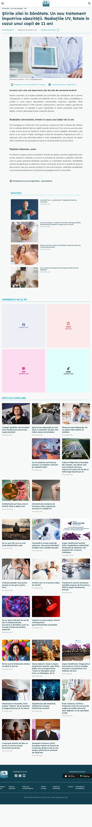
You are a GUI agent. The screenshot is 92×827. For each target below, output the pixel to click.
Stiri (25, 8)
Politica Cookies (43, 787)
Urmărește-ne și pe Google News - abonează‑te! (32, 181)
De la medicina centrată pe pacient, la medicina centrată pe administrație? (45, 464)
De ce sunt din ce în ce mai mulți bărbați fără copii (13, 544)
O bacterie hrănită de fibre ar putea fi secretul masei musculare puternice (15, 745)
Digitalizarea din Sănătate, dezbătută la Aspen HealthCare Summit (44, 705)
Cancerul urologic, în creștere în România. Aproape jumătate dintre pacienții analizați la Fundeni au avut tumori (60, 223)
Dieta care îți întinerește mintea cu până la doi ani (16, 665)
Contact (70, 787)
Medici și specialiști (12, 787)
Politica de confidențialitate (27, 787)
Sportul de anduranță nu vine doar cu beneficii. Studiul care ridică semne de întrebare (45, 429)
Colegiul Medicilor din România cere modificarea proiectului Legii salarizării (15, 429)
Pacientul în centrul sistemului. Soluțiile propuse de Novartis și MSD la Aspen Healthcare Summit (76, 586)
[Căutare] (89, 3)
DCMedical (5, 8)
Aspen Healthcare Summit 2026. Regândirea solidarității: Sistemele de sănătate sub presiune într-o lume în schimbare (75, 548)
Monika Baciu (9, 30)
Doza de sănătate (17, 8)
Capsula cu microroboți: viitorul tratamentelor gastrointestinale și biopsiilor (46, 622)
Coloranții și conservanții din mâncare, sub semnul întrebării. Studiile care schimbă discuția (45, 545)
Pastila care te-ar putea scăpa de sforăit (46, 584)
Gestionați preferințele (56, 787)
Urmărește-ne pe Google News (64, 85)
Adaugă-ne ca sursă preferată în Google (29, 85)
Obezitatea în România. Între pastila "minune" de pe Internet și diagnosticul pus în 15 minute (16, 705)
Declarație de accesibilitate (79, 787)
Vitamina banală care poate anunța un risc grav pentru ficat (14, 585)
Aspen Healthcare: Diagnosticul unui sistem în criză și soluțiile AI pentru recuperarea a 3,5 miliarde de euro (76, 667)
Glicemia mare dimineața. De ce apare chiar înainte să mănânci (74, 429)
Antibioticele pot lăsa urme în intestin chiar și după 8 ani (15, 505)
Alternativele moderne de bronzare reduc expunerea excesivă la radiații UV (43, 506)
